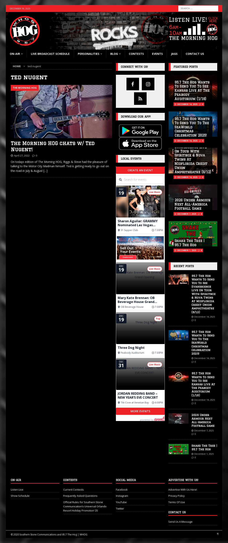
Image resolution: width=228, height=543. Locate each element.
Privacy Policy (176, 496)
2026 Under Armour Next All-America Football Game (192, 204)
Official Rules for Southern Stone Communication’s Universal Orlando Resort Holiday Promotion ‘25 (85, 506)
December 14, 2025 (187, 104)
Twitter (120, 508)
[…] (45, 171)
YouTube (121, 502)
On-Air (15, 54)
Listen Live (17, 489)
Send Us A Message (180, 521)
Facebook (122, 489)
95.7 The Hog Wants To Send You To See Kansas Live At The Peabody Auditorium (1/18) (192, 91)
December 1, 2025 (186, 250)
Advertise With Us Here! (182, 489)
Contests (136, 54)
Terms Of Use (176, 502)
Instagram (122, 496)
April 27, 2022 (22, 155)
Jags (174, 54)
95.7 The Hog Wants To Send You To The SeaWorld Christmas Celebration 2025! (192, 127)
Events (157, 54)
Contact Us (195, 54)
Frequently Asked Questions (80, 496)
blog (114, 54)
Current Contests (73, 489)
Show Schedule (20, 496)
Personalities (88, 54)
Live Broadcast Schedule (50, 54)
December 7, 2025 (186, 213)
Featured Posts (186, 66)
